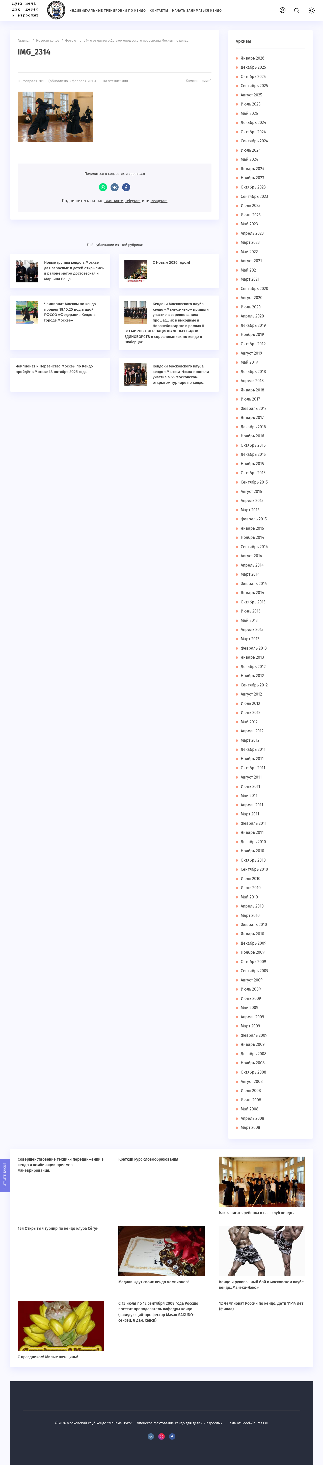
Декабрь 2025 (254, 67)
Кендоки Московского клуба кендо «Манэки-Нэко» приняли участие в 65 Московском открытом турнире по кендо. (181, 376)
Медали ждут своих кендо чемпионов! (154, 1282)
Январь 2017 (253, 417)
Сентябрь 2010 (255, 869)
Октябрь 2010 (254, 860)
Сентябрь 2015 (255, 482)
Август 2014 (252, 555)
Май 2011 (249, 795)
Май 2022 (249, 251)
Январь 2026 (253, 58)
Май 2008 (250, 1109)
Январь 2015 (253, 528)
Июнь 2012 (251, 712)
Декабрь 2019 (254, 325)
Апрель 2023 (253, 233)
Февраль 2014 (254, 583)
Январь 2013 (253, 657)
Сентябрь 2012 (255, 685)
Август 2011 (252, 777)
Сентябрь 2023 (255, 196)
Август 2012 (252, 694)
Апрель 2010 (253, 906)
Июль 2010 (251, 878)
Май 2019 (249, 362)
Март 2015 (250, 510)
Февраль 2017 (254, 408)
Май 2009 (250, 1007)
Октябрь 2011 (254, 767)
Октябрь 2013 (254, 602)
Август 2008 (252, 1081)
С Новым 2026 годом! (173, 262)
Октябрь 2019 (254, 344)
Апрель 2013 (253, 629)
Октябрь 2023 (254, 187)
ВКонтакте (115, 187)
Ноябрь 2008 (253, 1063)
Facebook (126, 187)
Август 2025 (252, 95)
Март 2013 (250, 639)
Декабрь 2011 (253, 749)
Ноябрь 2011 (253, 758)
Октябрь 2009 (254, 961)
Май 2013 (249, 620)
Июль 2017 (251, 399)
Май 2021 (249, 270)
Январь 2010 (253, 934)
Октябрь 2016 (254, 445)
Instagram (161, 200)
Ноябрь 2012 (253, 675)
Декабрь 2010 (254, 841)
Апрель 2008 (253, 1118)
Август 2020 (252, 297)
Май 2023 (249, 224)
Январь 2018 (253, 390)
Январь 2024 (253, 168)
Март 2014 (250, 574)
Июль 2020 (251, 307)
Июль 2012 (251, 703)
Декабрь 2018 (254, 371)
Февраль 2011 (254, 823)
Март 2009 (251, 1026)
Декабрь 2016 (254, 427)
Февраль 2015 (254, 519)
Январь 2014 (253, 592)
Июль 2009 (251, 989)
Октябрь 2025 (254, 76)
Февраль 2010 (254, 924)
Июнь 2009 (251, 998)
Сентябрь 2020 (255, 288)
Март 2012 (250, 740)
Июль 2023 (251, 205)
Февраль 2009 (255, 1035)
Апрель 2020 (253, 316)
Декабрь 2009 (254, 943)
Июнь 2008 (251, 1100)
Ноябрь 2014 (253, 537)
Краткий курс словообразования (150, 1159)
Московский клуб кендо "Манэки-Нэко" (36, 10)
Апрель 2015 (253, 500)
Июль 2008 (251, 1090)
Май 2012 (249, 722)
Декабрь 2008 (254, 1053)
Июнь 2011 (251, 786)
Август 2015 (252, 491)
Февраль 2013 (254, 648)
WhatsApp (103, 187)
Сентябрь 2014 (255, 546)
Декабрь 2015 (254, 454)
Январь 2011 (252, 832)
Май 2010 (249, 897)
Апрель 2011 (252, 805)
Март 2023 (250, 242)
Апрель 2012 (253, 731)
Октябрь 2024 (254, 132)
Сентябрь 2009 (255, 970)
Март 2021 (250, 279)
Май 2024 (250, 159)
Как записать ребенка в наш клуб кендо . (258, 1212)
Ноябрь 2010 (253, 851)
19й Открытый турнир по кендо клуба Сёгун (59, 1228)
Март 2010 (250, 915)
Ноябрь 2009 (253, 952)
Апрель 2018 (253, 380)
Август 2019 (252, 353)
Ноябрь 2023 (253, 177)
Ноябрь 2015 (253, 463)
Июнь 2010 (251, 887)
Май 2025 (250, 113)
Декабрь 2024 (254, 122)
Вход (291, 9)
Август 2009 (252, 980)
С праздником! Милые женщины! (49, 1356)
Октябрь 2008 (254, 1072)
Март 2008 (251, 1127)
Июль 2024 (251, 150)
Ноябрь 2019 (253, 334)
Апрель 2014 (253, 565)
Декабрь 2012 (254, 666)
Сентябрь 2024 (255, 141)
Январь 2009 (253, 1044)
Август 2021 (252, 260)
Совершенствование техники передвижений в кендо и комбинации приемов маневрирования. (61, 1165)
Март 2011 (250, 814)
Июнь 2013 (251, 611)
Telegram (133, 200)
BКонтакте (151, 1436)
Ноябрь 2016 (253, 436)
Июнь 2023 (251, 215)
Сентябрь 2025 (255, 85)
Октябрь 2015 (254, 472)
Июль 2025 (251, 104)
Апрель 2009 (253, 1017)
